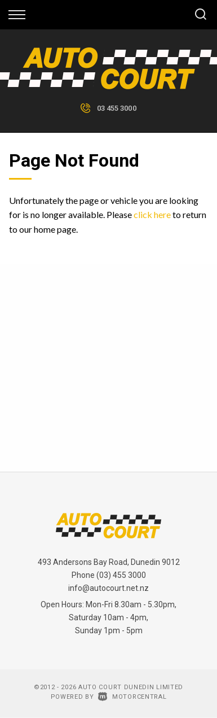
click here (152, 214)
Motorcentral (132, 696)
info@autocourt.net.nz (108, 588)
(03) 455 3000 (121, 575)
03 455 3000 (116, 108)
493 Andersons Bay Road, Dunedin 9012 (109, 562)
